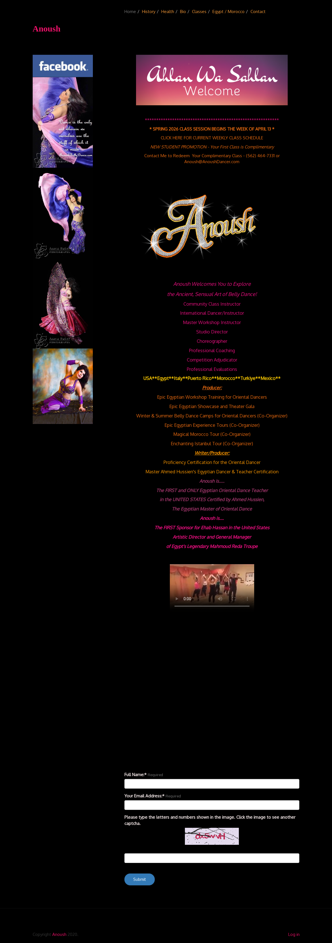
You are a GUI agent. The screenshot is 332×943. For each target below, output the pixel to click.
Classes (199, 11)
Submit (139, 879)
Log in (294, 934)
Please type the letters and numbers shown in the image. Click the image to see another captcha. (209, 820)
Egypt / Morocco (228, 11)
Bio (183, 11)
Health (167, 11)
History (148, 11)
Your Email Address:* (144, 796)
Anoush (59, 934)
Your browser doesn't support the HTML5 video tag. (212, 588)
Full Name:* (135, 774)
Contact (258, 11)
